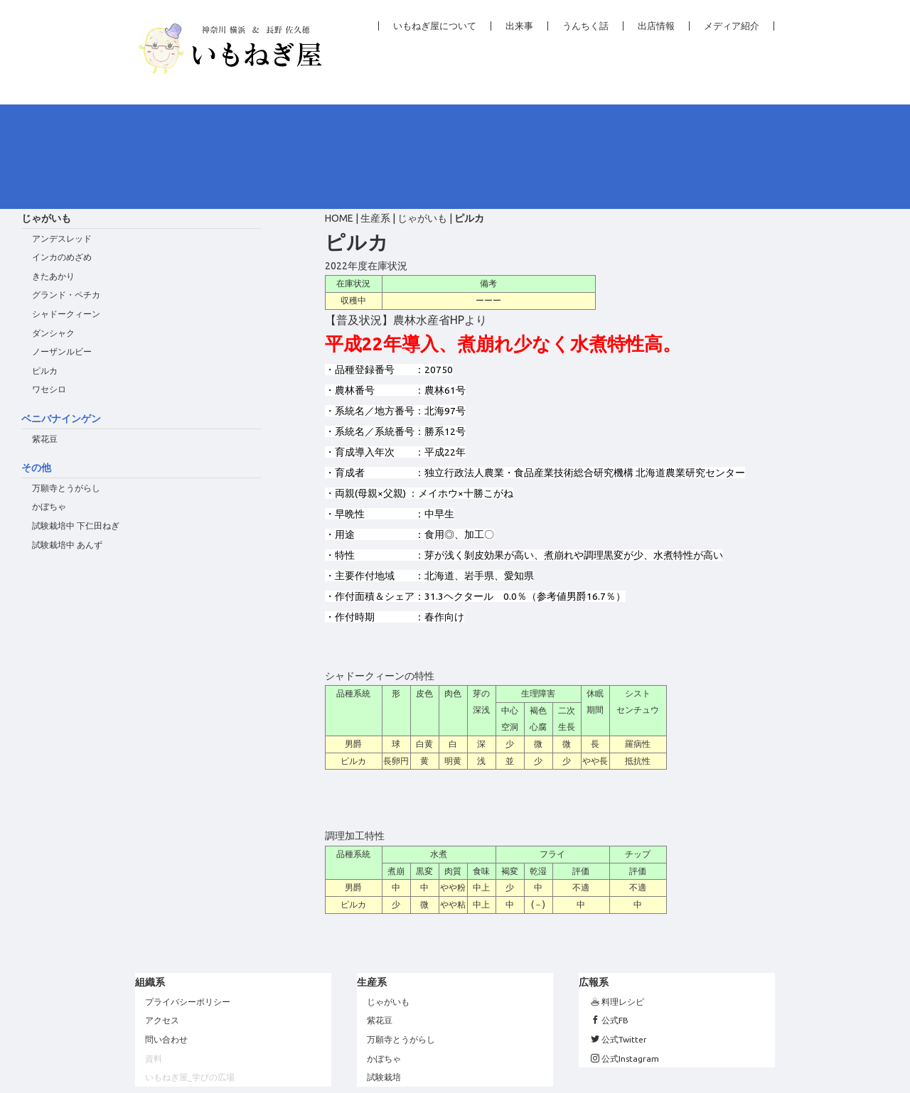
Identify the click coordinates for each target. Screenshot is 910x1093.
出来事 (519, 26)
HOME (339, 113)
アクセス (162, 915)
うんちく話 (585, 26)
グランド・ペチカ (66, 190)
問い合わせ (166, 934)
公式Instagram (625, 953)
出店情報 (656, 26)
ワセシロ (49, 284)
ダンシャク (53, 228)
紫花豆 (45, 334)
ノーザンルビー (62, 247)
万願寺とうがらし (66, 383)
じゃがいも (422, 113)
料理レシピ (617, 897)
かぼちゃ (49, 401)
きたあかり (53, 171)
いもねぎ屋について (434, 26)
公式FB (609, 915)
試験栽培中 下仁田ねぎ (75, 421)
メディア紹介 (731, 26)
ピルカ (45, 266)
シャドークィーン (66, 209)
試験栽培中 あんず (67, 440)
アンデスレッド (62, 134)
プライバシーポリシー (187, 897)
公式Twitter (619, 934)
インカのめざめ (62, 152)
